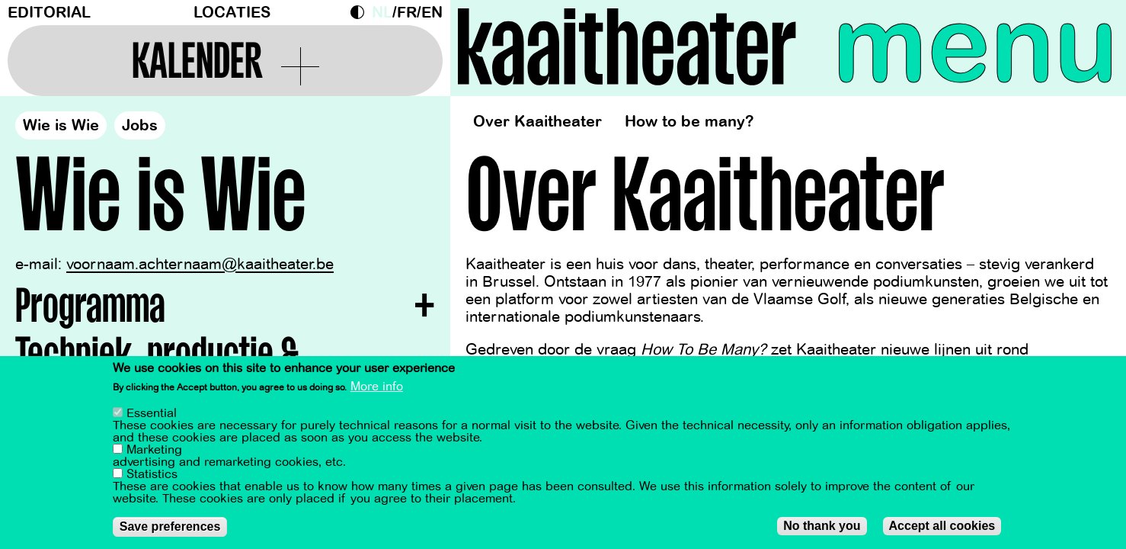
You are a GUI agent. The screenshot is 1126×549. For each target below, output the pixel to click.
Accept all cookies (942, 525)
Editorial (49, 12)
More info (376, 386)
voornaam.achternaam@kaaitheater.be (200, 264)
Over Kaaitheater (537, 121)
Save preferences (170, 526)
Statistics (152, 474)
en (432, 12)
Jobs (140, 125)
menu (975, 45)
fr (407, 12)
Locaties (232, 12)
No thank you (821, 525)
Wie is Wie (61, 125)
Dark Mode (361, 12)
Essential (151, 413)
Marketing (154, 450)
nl (382, 12)
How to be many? (689, 121)
